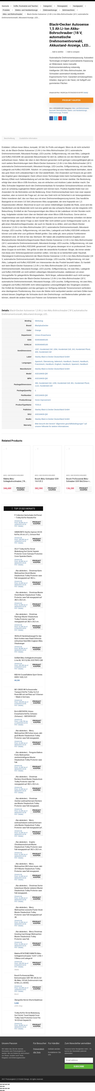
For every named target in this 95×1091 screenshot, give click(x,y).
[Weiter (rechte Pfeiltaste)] (3, 1086)
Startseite (5, 6)
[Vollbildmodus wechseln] (6, 1084)
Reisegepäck (62, 6)
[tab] (10, 139)
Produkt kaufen (63, 100)
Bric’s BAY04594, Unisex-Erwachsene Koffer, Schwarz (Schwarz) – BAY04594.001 (25, 714)
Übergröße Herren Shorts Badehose (28, 1001)
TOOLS (38, 406)
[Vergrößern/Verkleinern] (9, 1084)
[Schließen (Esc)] (1, 1084)
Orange (38, 331)
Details (85, 93)
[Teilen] (3, 1084)
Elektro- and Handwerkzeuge (26, 10)
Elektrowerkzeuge (50, 10)
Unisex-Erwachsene (43, 336)
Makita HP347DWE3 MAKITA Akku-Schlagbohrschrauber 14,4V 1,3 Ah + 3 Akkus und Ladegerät (28, 956)
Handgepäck (78, 6)
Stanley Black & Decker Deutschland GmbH (52, 357)
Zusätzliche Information (30, 139)
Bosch (16, 995)
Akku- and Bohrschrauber (12, 14)
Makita (16, 970)
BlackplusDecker (41, 326)
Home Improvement (43, 401)
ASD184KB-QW (41, 374)
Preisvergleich (38, 1050)
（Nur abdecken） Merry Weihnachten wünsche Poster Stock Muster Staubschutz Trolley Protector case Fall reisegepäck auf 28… (28, 913)
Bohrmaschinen (68, 10)
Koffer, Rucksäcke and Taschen (26, 6)
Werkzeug (39, 322)
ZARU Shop (18, 1007)
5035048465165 (41, 341)
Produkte (6, 10)
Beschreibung (10, 139)
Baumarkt (52, 110)
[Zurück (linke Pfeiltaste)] (1, 1086)
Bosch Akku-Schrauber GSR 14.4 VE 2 (46, 480)
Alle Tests (37, 1053)
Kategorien (47, 6)
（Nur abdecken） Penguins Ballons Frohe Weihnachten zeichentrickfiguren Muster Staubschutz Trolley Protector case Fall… (28, 758)
